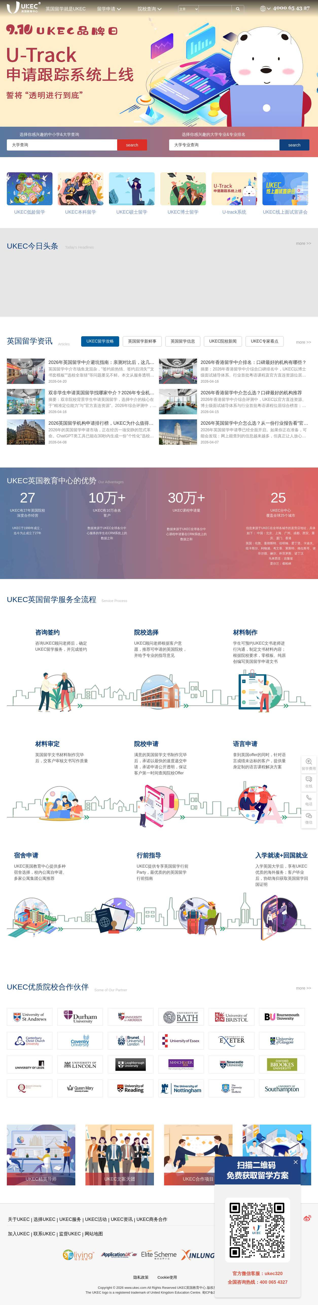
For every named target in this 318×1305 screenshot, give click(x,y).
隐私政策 (141, 1277)
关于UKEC (19, 1219)
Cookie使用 (167, 1277)
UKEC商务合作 (151, 1219)
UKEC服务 (70, 1219)
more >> (303, 243)
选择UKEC (44, 1219)
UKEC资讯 (122, 1219)
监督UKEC (70, 1233)
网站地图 (94, 1233)
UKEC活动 (96, 1219)
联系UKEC (44, 1233)
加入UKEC (19, 1233)
